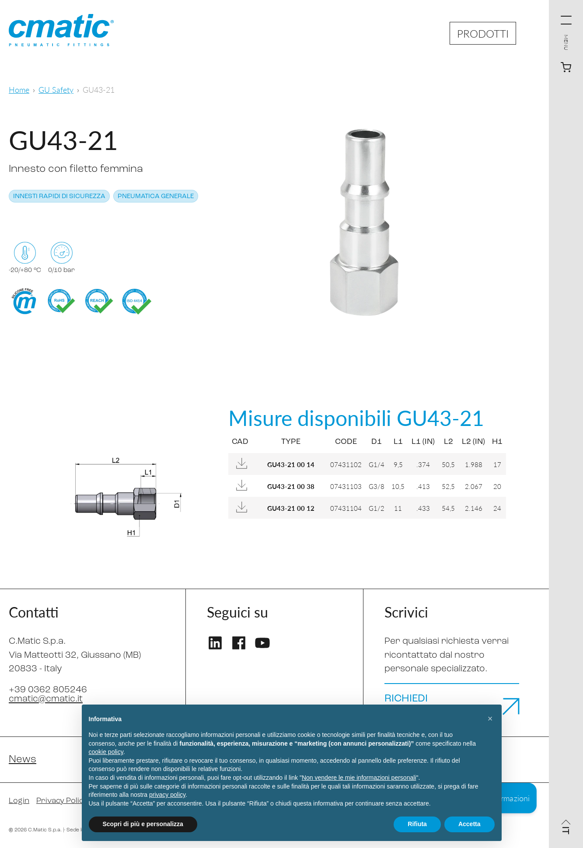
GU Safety (55, 89)
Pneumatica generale (156, 196)
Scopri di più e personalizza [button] (143, 823)
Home (19, 89)
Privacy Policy (61, 801)
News (22, 759)
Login (19, 801)
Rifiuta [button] (417, 823)
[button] (490, 719)
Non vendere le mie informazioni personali (359, 777)
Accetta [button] (469, 823)
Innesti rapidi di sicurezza (59, 196)
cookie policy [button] (106, 751)
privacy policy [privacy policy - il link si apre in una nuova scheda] (167, 794)
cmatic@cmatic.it (46, 699)
